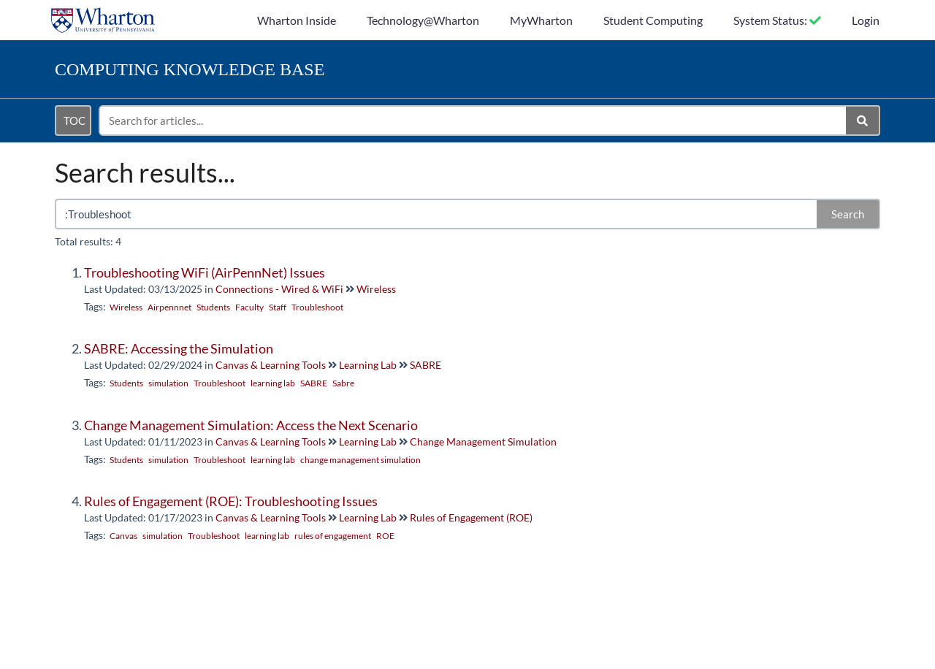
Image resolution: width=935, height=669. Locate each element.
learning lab (273, 383)
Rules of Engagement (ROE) (471, 517)
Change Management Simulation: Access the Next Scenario (251, 425)
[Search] (863, 120)
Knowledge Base (189, 69)
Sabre (343, 383)
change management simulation (360, 459)
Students (213, 307)
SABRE (425, 365)
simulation (168, 383)
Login (865, 20)
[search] (473, 120)
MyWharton (541, 20)
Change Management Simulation (483, 441)
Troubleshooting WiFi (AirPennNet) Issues (204, 272)
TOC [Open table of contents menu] (74, 120)
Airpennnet (169, 307)
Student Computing (653, 20)
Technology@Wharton (423, 20)
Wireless (376, 289)
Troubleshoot (317, 307)
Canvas (123, 535)
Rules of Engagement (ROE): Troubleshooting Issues (231, 501)
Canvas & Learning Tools (270, 365)
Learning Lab (368, 365)
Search (847, 214)
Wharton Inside (296, 20)
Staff (277, 307)
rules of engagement (332, 535)
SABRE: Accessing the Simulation (178, 348)
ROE (385, 535)
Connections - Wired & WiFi (279, 289)
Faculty (249, 307)
